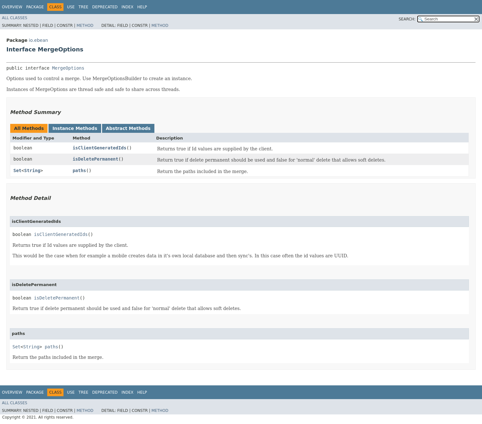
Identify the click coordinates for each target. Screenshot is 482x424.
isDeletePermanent (95, 159)
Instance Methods (74, 128)
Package (35, 7)
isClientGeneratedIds (100, 147)
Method (85, 25)
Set (17, 170)
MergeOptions (68, 68)
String (32, 170)
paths (79, 170)
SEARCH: (407, 19)
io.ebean (38, 40)
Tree (83, 7)
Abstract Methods (128, 128)
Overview (12, 7)
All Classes (14, 18)
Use (71, 7)
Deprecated (105, 7)
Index (128, 7)
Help (142, 7)
